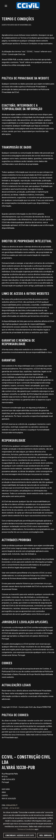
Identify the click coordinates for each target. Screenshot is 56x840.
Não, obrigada (45, 835)
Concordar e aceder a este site (19, 835)
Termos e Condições (25, 829)
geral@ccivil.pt (11, 805)
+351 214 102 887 (14, 808)
